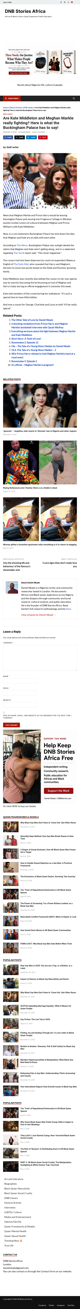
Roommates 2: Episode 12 (24, 342)
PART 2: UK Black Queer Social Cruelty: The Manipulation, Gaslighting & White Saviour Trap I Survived (46, 1163)
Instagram (61, 1305)
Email (6, 688)
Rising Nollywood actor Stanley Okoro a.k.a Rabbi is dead (30, 488)
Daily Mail (23, 264)
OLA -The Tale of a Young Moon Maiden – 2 (33, 350)
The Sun (18, 253)
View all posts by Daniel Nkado (38, 614)
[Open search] (74, 98)
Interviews (9, 1207)
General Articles (15, 107)
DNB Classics (28, 107)
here (68, 608)
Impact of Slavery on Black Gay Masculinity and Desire (44, 979)
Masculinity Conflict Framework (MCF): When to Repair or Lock (48, 917)
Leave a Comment (38, 132)
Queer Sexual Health (15, 1236)
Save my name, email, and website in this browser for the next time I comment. (37, 717)
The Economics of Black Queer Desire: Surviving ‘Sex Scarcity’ (48, 876)
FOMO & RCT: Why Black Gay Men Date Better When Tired (46, 944)
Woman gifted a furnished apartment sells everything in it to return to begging (39, 544)
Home (5, 107)
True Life (8, 1245)
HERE (15, 806)
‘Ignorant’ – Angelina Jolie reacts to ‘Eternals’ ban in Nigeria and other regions (40, 431)
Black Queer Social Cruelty (18, 1193)
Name (6, 676)
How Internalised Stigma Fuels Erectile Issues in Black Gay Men (48, 1087)
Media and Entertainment (17, 1217)
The (16, 264)
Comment (8, 643)
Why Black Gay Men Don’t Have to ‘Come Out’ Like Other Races (48, 823)
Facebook (42, 1305)
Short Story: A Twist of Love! (26, 338)
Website (7, 700)
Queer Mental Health (15, 1231)
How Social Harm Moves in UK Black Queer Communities (45, 930)
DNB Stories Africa (25, 11)
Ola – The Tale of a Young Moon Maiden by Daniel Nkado (40, 346)
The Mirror (22, 245)
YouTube (71, 1305)
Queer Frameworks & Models (19, 1226)
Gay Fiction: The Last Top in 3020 (35, 1019)
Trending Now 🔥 (13, 1240)
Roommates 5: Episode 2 (24, 361)
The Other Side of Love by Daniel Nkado (32, 319)
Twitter (51, 1305)
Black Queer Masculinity (17, 1188)
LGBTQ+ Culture (13, 1212)
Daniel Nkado (25, 132)
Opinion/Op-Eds (12, 1221)
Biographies (10, 1183)
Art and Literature (13, 1179)
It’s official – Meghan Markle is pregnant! (32, 364)
